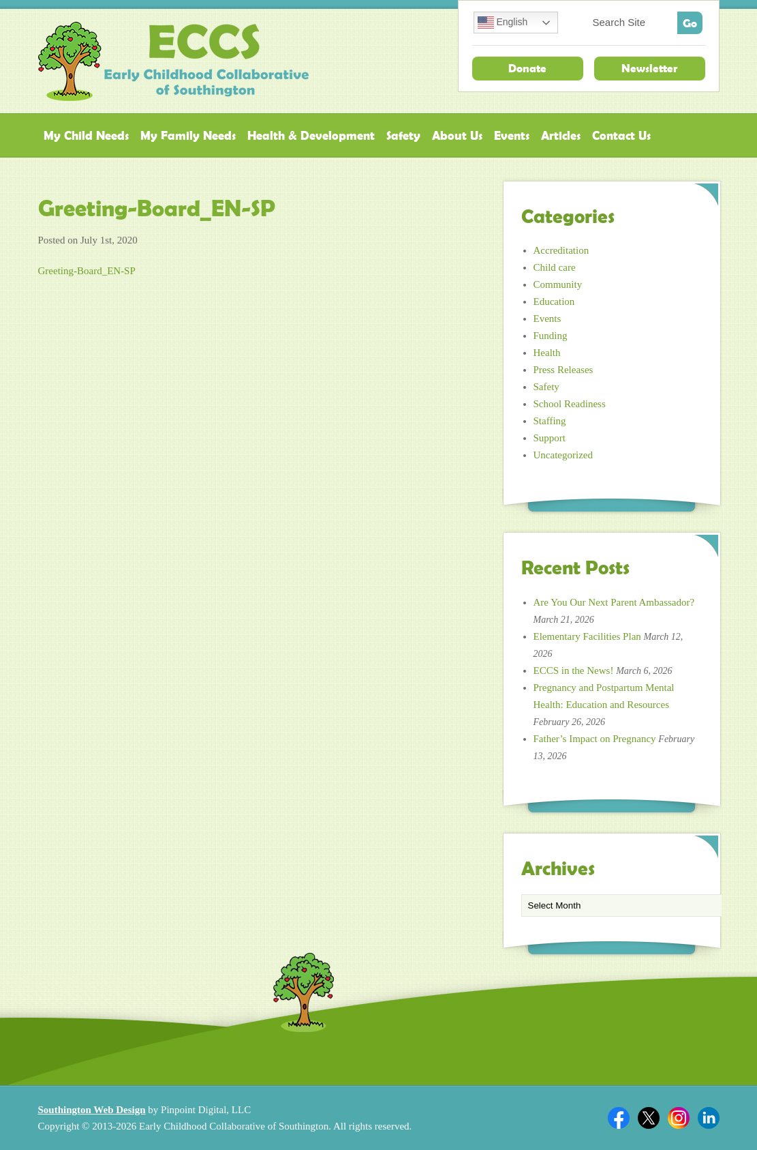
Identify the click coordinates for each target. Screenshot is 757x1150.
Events (511, 135)
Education (554, 301)
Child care (555, 267)
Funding (551, 335)
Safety (403, 135)
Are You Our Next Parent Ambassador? (614, 602)
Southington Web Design (92, 1109)
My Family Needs (188, 135)
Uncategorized (563, 454)
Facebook (619, 1118)
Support (550, 437)
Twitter (649, 1118)
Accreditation (561, 250)
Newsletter (649, 68)
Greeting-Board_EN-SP (87, 270)
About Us (457, 135)
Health (547, 352)
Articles (561, 135)
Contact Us (621, 135)
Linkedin (709, 1118)
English (503, 22)
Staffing (550, 420)
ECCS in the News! (574, 670)
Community (558, 284)
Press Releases (563, 369)
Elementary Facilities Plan (587, 636)
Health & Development (311, 135)
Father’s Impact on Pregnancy (595, 738)
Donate (527, 68)
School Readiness (570, 403)
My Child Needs (86, 135)
